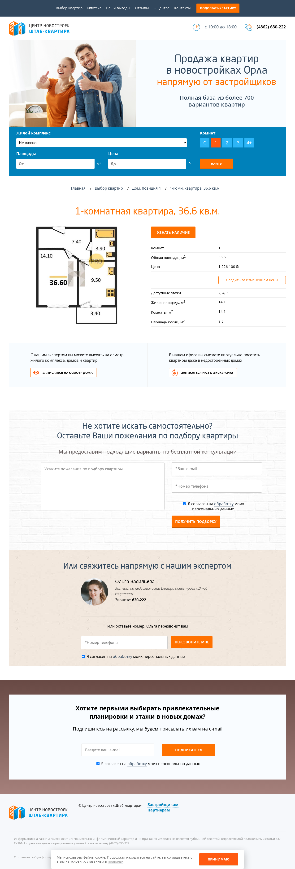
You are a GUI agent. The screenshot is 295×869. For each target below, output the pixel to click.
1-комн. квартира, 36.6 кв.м (195, 188)
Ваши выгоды (118, 7)
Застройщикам (163, 804)
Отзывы (142, 7)
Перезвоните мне (192, 642)
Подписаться (188, 750)
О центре (161, 7)
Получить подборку (196, 521)
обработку (224, 503)
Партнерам (159, 810)
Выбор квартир (69, 7)
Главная (78, 188)
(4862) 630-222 (271, 27)
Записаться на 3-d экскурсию (207, 372)
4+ (249, 142)
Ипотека (94, 7)
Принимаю (219, 859)
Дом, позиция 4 (147, 188)
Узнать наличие (173, 232)
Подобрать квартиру (218, 8)
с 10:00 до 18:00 (221, 27)
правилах (115, 861)
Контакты (182, 7)
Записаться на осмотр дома (68, 372)
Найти (216, 163)
